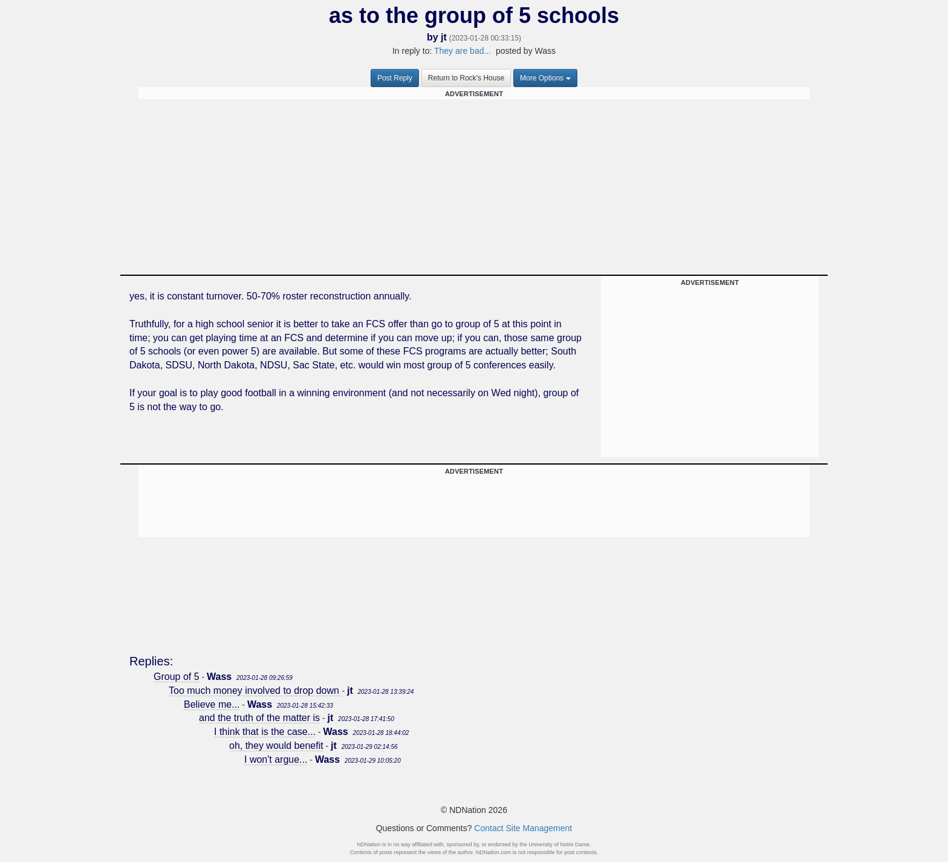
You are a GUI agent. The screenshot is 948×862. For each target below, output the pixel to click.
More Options (545, 78)
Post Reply (394, 78)
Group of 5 (177, 676)
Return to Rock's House (466, 78)
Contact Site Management (523, 828)
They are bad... (462, 51)
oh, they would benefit (276, 745)
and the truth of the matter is (259, 718)
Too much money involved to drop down (255, 690)
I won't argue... (275, 759)
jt (444, 37)
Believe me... (211, 704)
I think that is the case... (265, 731)
